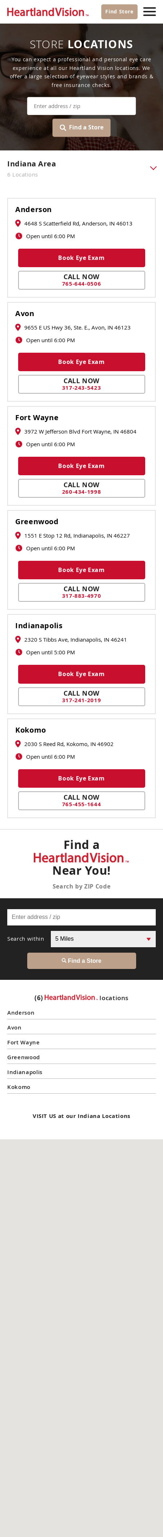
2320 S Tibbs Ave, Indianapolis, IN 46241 (71, 639)
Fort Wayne (36, 417)
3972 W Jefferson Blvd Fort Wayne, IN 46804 (75, 431)
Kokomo (30, 730)
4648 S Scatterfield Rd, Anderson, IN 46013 (74, 223)
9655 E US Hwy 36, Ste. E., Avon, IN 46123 (73, 327)
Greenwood (37, 521)
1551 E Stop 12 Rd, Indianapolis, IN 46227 (72, 535)
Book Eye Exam (81, 258)
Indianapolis (39, 625)
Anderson (33, 209)
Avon (24, 313)
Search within (25, 938)
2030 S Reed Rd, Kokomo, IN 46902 (64, 743)
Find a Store (81, 128)
